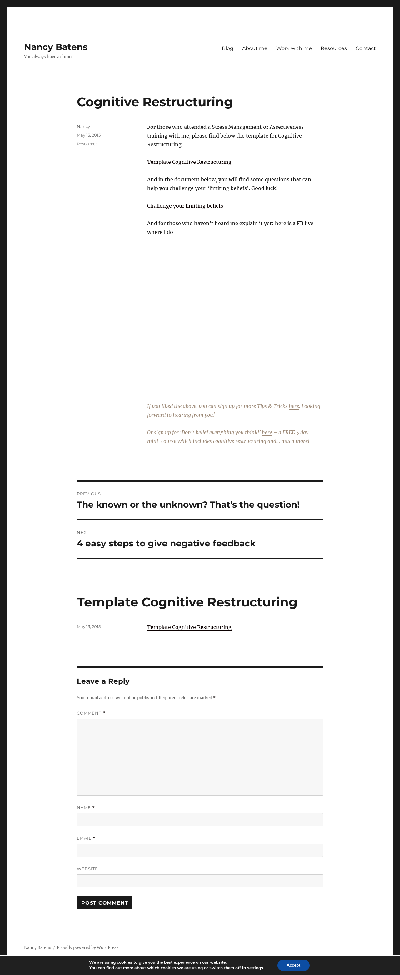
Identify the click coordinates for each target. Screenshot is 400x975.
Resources (334, 48)
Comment (91, 713)
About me (255, 48)
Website (87, 868)
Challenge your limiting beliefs (185, 206)
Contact (366, 48)
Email (86, 838)
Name (86, 807)
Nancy (83, 126)
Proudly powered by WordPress (88, 947)
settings (255, 968)
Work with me (294, 48)
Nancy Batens (56, 47)
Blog (227, 48)
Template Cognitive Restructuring (189, 162)
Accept (293, 965)
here (294, 406)
